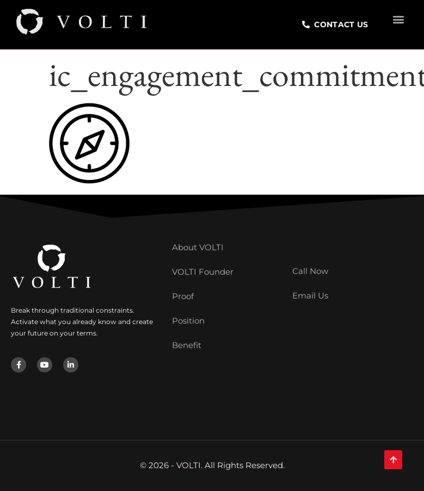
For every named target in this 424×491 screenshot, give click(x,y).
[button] (399, 17)
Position (188, 305)
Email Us (310, 289)
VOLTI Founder (202, 256)
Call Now (310, 264)
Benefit (186, 329)
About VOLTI (198, 231)
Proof (183, 280)
